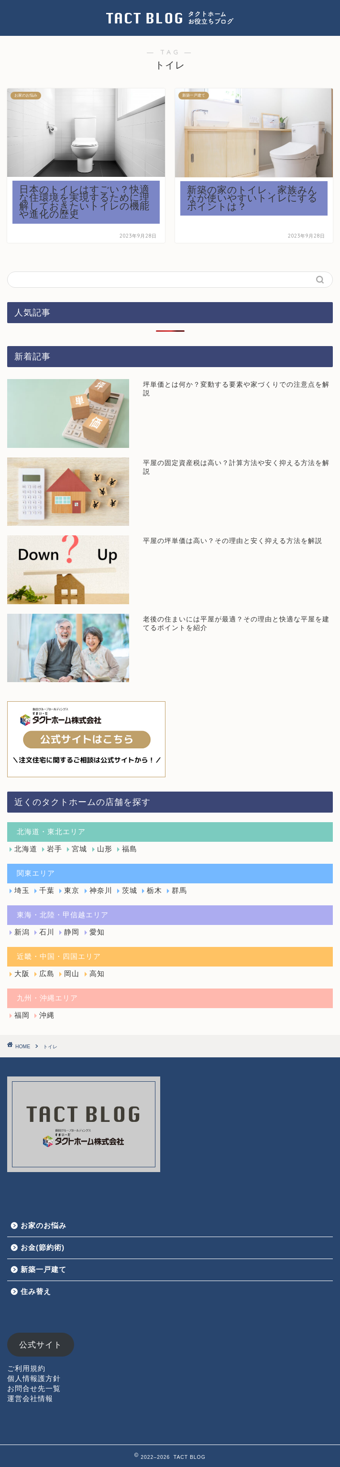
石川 (47, 932)
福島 (129, 849)
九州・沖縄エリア (47, 998)
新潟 (22, 932)
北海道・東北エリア (51, 831)
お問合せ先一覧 (34, 1388)
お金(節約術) (43, 1247)
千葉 (47, 890)
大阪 (22, 973)
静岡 (71, 932)
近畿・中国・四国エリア (59, 956)
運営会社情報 (30, 1398)
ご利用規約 (26, 1368)
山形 (104, 849)
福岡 (22, 1015)
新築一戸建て (43, 1269)
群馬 (179, 890)
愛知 (97, 932)
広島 (47, 973)
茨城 (129, 890)
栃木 (154, 890)
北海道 (25, 849)
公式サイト (40, 1344)
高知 (97, 973)
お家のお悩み (43, 1225)
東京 (71, 890)
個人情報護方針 (34, 1378)
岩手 (54, 849)
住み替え (36, 1291)
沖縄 (47, 1015)
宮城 (79, 849)
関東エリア (36, 873)
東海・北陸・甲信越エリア (63, 915)
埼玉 (22, 890)
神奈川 (100, 890)
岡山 (71, 973)
